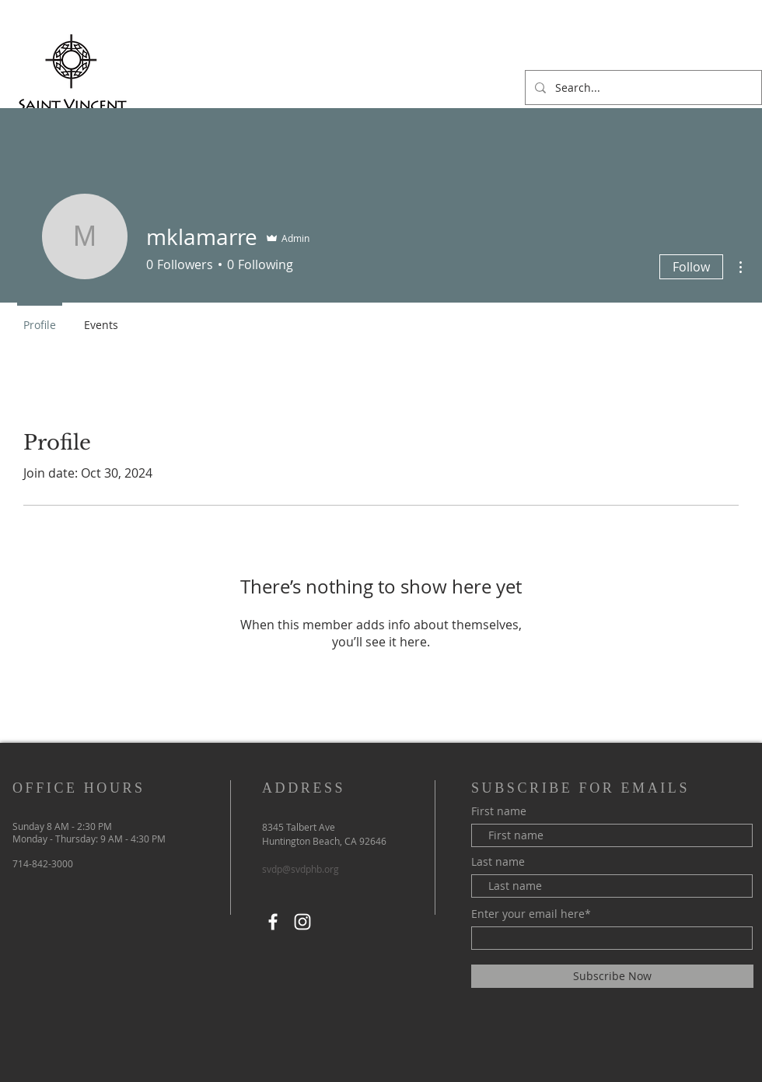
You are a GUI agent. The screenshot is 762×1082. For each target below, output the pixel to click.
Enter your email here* (531, 914)
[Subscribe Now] (612, 976)
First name (498, 811)
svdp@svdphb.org (300, 869)
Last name (498, 861)
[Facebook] (273, 922)
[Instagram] (302, 922)
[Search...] (642, 87)
